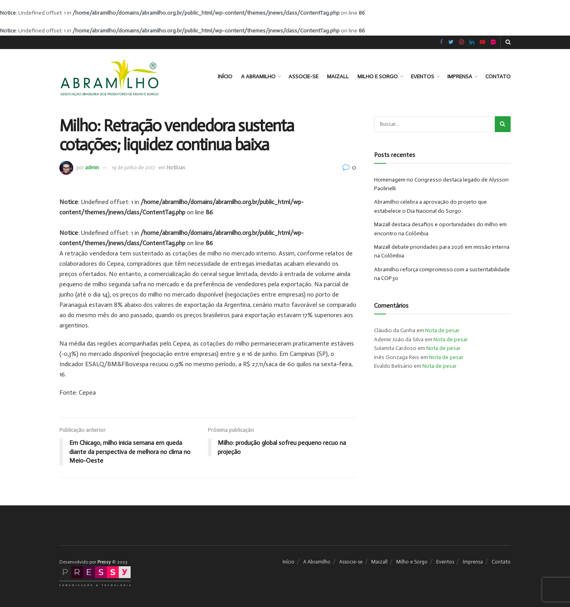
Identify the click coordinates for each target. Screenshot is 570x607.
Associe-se (303, 76)
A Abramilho (258, 76)
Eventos (422, 76)
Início (225, 76)
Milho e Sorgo (377, 76)
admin (92, 167)
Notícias (176, 167)
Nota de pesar (442, 330)
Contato (498, 76)
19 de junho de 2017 (133, 167)
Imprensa (459, 76)
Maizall (338, 76)
